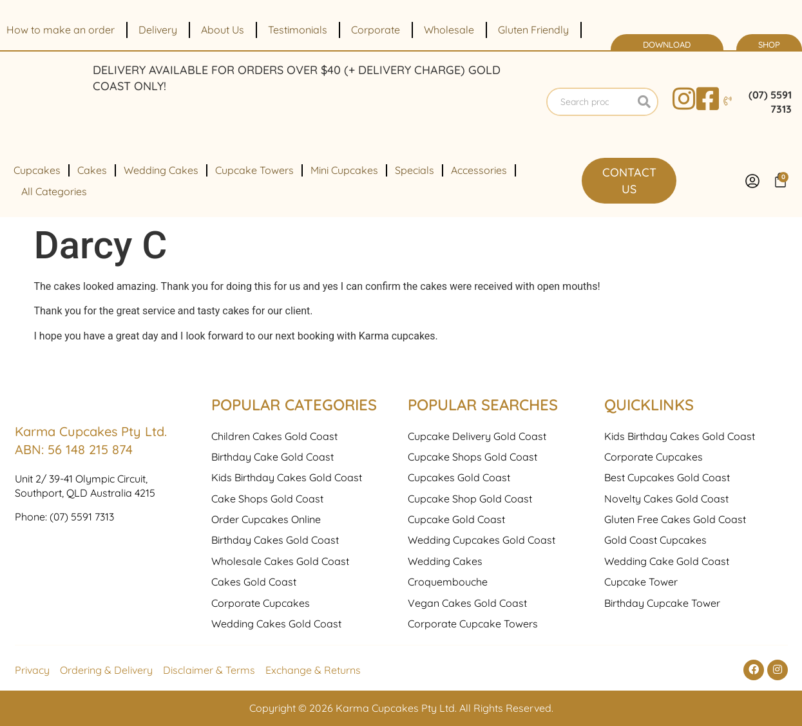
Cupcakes (37, 170)
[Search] (644, 102)
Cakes (92, 170)
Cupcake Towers (254, 170)
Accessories (479, 170)
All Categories (54, 191)
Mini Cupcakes (344, 170)
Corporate (375, 29)
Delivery (157, 29)
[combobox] (589, 102)
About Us (222, 29)
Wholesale (449, 29)
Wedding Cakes (161, 170)
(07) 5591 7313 (82, 601)
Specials (414, 170)
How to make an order (60, 29)
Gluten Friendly (533, 29)
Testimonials (297, 29)
